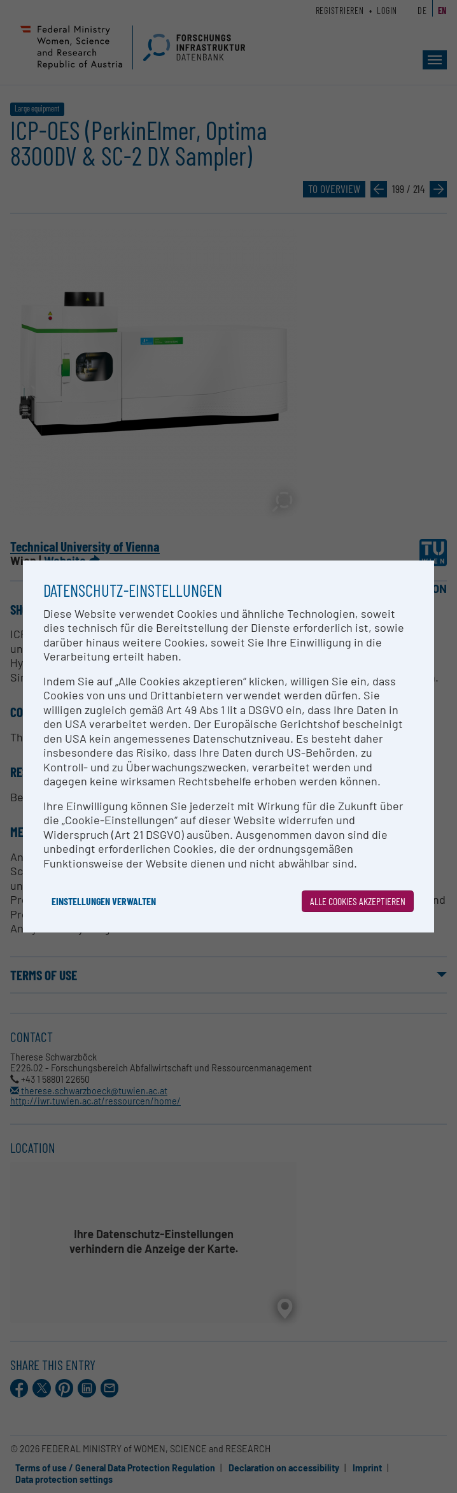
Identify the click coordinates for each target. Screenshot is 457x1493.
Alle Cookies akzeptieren (357, 901)
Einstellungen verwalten (104, 901)
